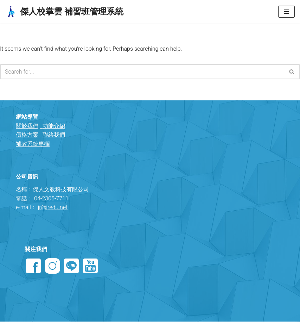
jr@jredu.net (53, 207)
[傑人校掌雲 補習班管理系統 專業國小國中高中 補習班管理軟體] (64, 11)
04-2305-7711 (51, 198)
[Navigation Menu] (286, 12)
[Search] (142, 71)
